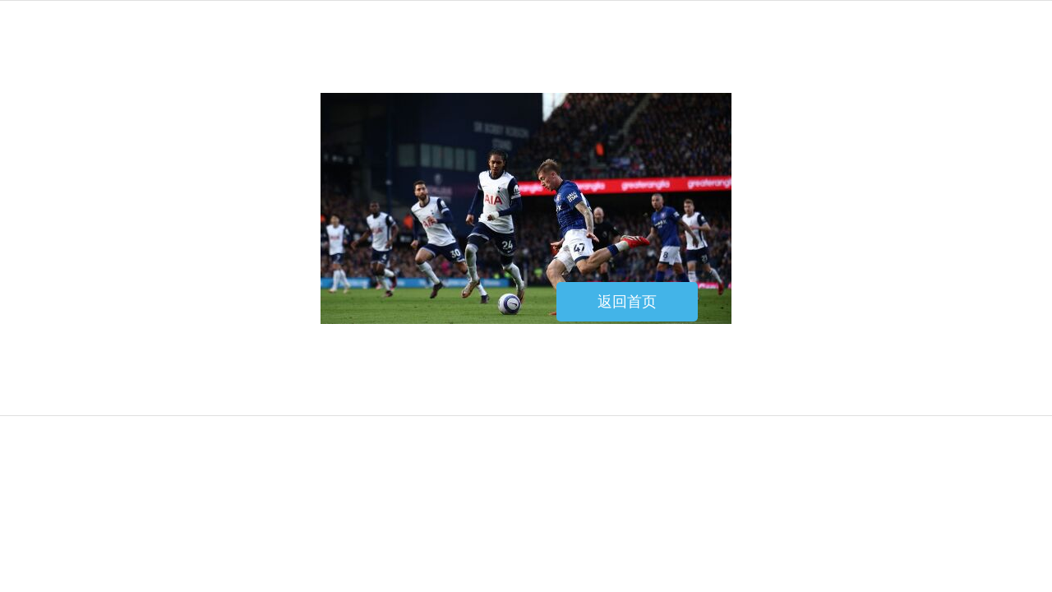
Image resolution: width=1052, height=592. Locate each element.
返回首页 (627, 302)
